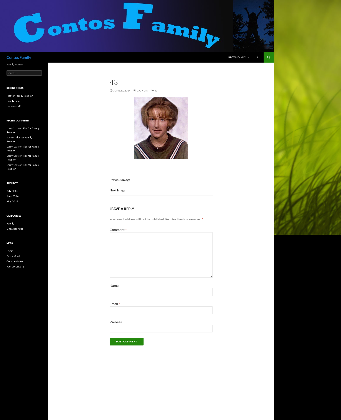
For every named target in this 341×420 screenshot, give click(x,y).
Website (116, 322)
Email (115, 304)
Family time (13, 101)
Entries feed (13, 256)
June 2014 (12, 196)
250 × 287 (142, 90)
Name (115, 285)
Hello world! (14, 106)
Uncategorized (15, 228)
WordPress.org (15, 266)
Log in (10, 250)
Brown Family (237, 57)
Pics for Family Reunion (20, 95)
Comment (118, 229)
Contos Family (19, 57)
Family (10, 223)
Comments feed (15, 261)
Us (256, 57)
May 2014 (12, 201)
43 (155, 90)
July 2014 (12, 191)
